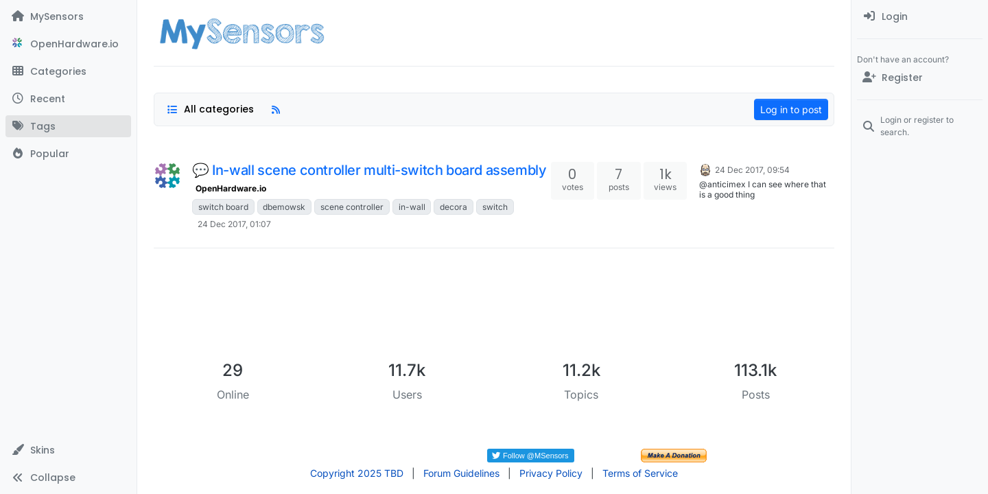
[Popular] (68, 154)
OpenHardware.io (231, 188)
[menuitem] (920, 16)
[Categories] (68, 71)
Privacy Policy (551, 473)
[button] (68, 450)
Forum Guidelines (461, 473)
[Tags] (68, 126)
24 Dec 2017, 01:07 (234, 224)
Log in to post (791, 109)
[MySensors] (68, 16)
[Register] (920, 78)
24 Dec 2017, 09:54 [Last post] (752, 170)
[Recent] (68, 99)
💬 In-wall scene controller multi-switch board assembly (369, 170)
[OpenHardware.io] (68, 44)
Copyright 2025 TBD (356, 473)
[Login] (920, 16)
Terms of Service (640, 473)
